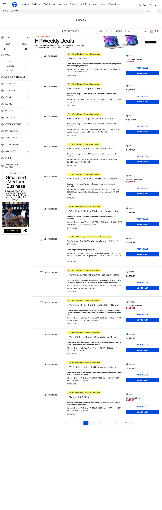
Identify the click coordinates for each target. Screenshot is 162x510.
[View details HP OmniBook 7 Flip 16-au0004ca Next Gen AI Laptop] (142, 223)
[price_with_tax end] (23, 44)
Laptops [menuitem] (25, 4)
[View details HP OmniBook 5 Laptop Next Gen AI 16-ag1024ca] (142, 129)
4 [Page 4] (100, 433)
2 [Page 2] (90, 433)
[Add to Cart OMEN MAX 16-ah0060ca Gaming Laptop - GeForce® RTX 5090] (142, 260)
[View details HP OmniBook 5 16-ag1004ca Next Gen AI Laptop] (142, 160)
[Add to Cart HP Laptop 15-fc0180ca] (142, 73)
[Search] (139, 4)
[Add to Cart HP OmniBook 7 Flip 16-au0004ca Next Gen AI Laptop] (142, 229)
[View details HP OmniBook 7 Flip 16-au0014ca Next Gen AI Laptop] (142, 193)
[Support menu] (145, 4)
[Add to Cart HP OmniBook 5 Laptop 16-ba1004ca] (142, 103)
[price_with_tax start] (6, 44)
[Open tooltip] (2, 37)
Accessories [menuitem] (99, 4)
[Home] (14, 4)
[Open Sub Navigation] (4, 4)
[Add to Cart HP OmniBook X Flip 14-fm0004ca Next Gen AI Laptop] (142, 327)
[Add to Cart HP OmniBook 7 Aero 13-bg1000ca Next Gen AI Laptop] (142, 294)
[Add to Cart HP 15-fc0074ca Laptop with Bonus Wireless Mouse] (142, 388)
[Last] (127, 433)
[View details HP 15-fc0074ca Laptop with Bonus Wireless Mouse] (142, 383)
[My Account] (150, 4)
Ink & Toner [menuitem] (85, 4)
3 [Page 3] (95, 433)
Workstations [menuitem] (49, 4)
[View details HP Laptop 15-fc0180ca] (142, 68)
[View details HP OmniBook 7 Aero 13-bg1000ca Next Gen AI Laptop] (142, 288)
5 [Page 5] (105, 433)
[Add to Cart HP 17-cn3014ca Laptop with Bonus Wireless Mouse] (142, 357)
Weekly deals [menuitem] (113, 4)
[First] (66, 433)
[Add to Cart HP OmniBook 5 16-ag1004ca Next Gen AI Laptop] (142, 165)
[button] (15, 37)
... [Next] (110, 433)
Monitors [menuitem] (63, 4)
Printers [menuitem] (73, 4)
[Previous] (77, 433)
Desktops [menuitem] (36, 4)
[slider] (4, 49)
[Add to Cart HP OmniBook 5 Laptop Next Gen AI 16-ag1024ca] (142, 134)
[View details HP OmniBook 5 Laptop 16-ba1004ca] (142, 97)
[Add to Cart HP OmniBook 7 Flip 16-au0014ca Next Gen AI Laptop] (142, 198)
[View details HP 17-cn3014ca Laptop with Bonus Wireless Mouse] (142, 352)
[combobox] (151, 11)
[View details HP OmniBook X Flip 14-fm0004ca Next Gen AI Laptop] (142, 321)
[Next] (117, 433)
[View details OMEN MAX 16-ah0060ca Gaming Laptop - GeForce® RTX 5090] (142, 255)
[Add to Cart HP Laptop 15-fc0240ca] (142, 421)
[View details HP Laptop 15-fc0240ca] (142, 416)
